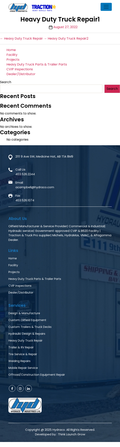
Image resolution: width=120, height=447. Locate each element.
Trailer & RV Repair (21, 347)
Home (11, 50)
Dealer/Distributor (20, 74)
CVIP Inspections (19, 69)
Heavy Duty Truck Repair (25, 341)
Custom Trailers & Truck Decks (29, 327)
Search (5, 82)
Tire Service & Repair (22, 354)
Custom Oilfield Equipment (27, 320)
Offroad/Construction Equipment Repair (36, 375)
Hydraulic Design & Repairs (26, 334)
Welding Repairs (19, 361)
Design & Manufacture (24, 313)
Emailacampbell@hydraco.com (34, 184)
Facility (11, 54)
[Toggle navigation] (106, 7)
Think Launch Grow (71, 434)
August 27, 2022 (65, 27)
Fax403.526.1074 (24, 197)
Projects (12, 59)
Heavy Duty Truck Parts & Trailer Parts (36, 64)
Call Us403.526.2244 (25, 171)
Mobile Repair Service (23, 368)
